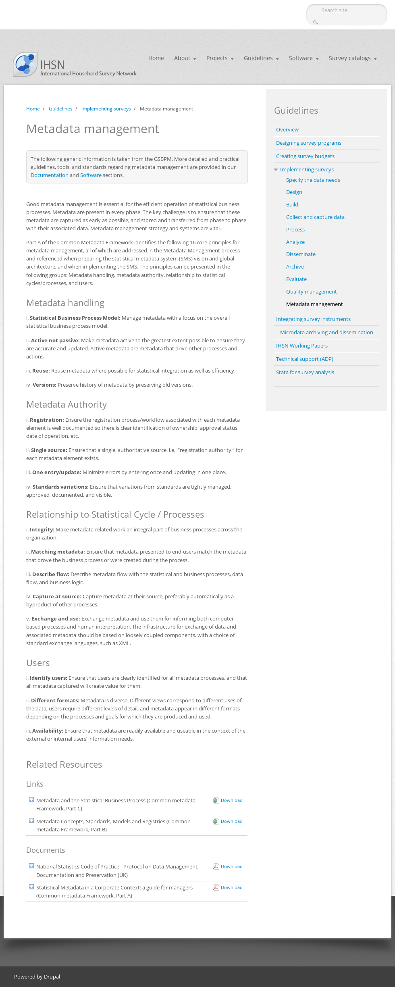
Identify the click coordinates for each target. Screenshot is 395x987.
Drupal (52, 976)
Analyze (295, 242)
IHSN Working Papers (302, 345)
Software (301, 58)
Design (294, 192)
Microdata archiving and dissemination (326, 332)
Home (156, 58)
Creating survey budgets (305, 156)
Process (295, 229)
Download (232, 800)
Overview (287, 129)
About (182, 58)
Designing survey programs (308, 142)
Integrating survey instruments (313, 319)
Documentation (50, 175)
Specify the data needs (313, 179)
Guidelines (258, 58)
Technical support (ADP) (304, 358)
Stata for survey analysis (305, 372)
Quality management (311, 291)
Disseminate (301, 254)
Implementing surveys (106, 108)
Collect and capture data (315, 217)
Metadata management (314, 304)
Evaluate (296, 279)
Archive (295, 266)
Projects (217, 58)
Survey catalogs (350, 58)
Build (292, 204)
